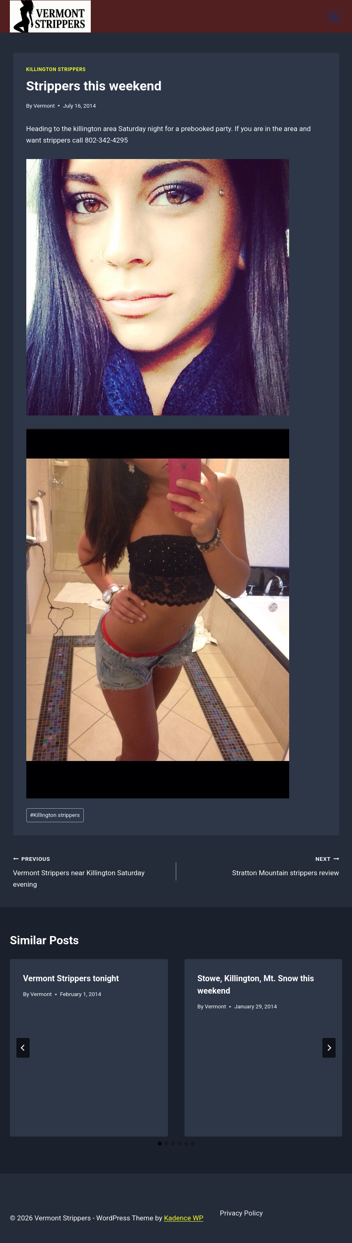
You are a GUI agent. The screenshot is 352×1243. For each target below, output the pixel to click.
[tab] (160, 1144)
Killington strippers (55, 815)
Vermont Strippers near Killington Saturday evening (91, 870)
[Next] (329, 1048)
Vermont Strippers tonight (71, 978)
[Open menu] (334, 16)
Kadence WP (183, 1218)
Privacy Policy (241, 1213)
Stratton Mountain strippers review (261, 865)
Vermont (44, 105)
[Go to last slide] (23, 1048)
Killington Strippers (56, 69)
